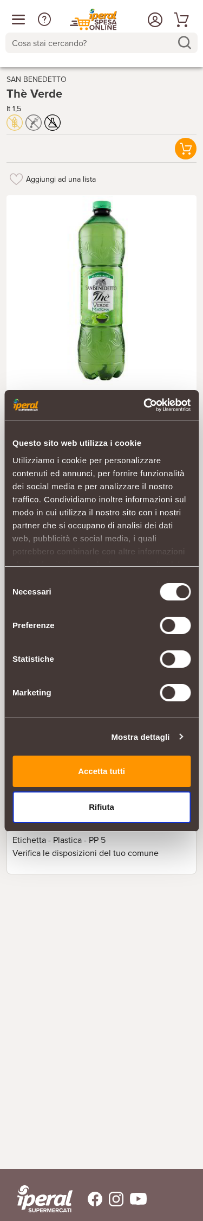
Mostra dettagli (140, 736)
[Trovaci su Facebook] (88, 1199)
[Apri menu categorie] (18, 20)
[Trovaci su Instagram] (112, 1199)
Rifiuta (101, 806)
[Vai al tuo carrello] (180, 20)
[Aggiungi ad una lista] (16, 179)
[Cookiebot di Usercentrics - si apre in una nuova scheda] (145, 405)
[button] (44, 20)
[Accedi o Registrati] (154, 20)
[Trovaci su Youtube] (135, 1199)
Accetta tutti (101, 771)
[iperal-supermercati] (45, 1199)
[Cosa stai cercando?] (93, 43)
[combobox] (101, 43)
